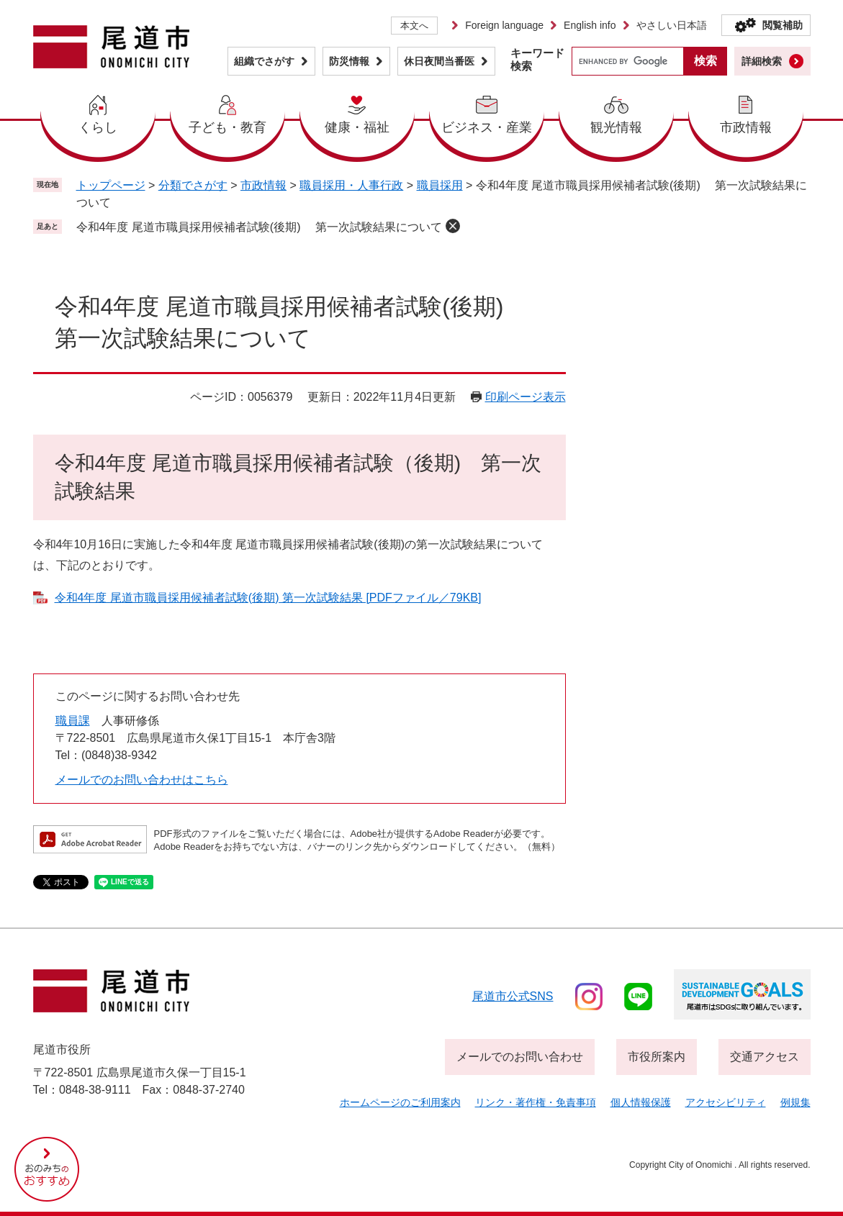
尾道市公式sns (513, 996)
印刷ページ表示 (525, 397)
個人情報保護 (640, 1102)
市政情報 (746, 127)
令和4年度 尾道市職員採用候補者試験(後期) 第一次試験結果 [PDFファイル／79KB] (268, 597)
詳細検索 (761, 61)
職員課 (72, 720)
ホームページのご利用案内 (400, 1102)
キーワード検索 (537, 59)
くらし (97, 127)
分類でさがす (192, 185)
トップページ (110, 185)
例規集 (795, 1102)
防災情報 (349, 61)
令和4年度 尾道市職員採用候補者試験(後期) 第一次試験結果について (259, 227)
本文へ (414, 25)
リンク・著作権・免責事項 (535, 1102)
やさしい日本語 (671, 25)
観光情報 (616, 127)
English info (590, 25)
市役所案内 (656, 1057)
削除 (453, 226)
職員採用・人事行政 (351, 185)
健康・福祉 (357, 127)
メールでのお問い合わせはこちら (141, 779)
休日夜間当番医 (439, 61)
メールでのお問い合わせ (519, 1057)
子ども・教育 (227, 127)
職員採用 (440, 185)
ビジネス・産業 (486, 127)
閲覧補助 (782, 25)
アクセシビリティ (725, 1102)
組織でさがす (264, 61)
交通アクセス (764, 1057)
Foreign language (504, 25)
